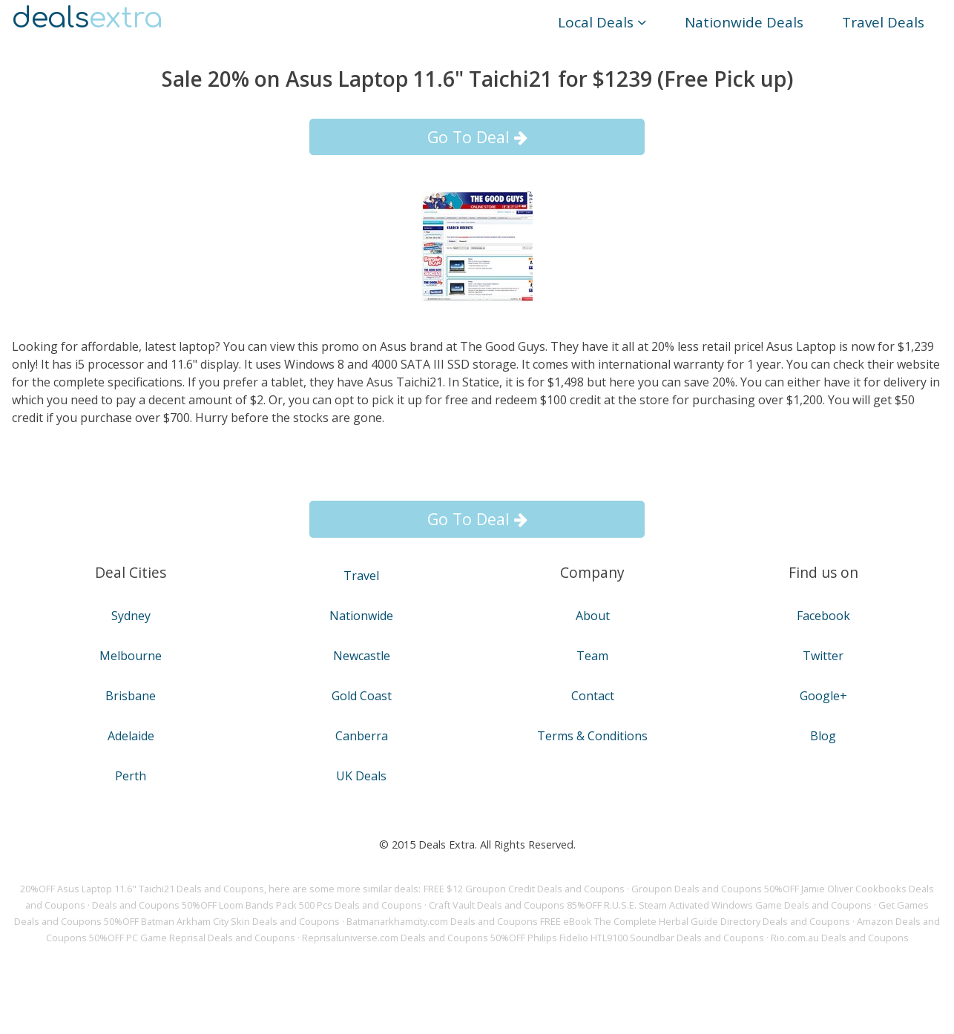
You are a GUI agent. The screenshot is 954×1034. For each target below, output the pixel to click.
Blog (823, 736)
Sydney (131, 615)
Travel (361, 575)
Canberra (361, 736)
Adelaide (131, 736)
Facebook (823, 615)
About (593, 615)
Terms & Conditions (592, 736)
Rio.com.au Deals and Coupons (840, 937)
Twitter (823, 656)
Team (592, 656)
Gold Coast (362, 696)
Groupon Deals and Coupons (696, 888)
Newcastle (361, 656)
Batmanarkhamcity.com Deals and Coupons (442, 921)
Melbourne (130, 656)
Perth (130, 776)
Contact (592, 696)
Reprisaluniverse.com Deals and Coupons (395, 937)
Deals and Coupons (136, 905)
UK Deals (361, 776)
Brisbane (130, 696)
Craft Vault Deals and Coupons (497, 905)
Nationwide (361, 615)
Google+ (823, 696)
